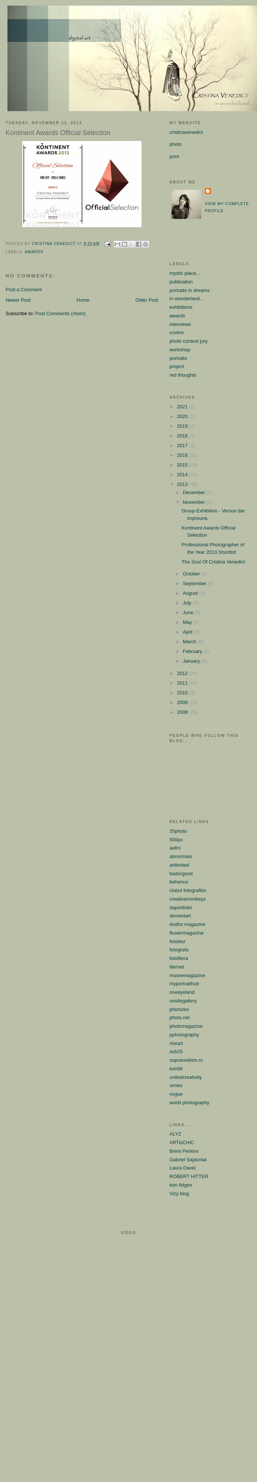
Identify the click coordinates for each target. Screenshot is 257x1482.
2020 (183, 416)
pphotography (184, 1034)
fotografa (178, 949)
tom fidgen (180, 1185)
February (193, 651)
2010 (183, 693)
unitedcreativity (185, 1077)
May (188, 622)
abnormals (180, 856)
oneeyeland (181, 992)
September (195, 583)
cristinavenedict (186, 132)
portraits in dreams (189, 290)
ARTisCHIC (181, 1142)
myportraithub (184, 983)
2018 (183, 436)
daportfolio (180, 907)
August (191, 593)
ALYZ (175, 1134)
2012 (183, 673)
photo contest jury (188, 341)
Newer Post (18, 300)
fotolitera (178, 958)
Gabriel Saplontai (188, 1159)
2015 (183, 465)
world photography (189, 1102)
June (189, 612)
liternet (176, 967)
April (188, 632)
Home (83, 300)
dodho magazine (187, 924)
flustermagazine (186, 933)
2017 (183, 445)
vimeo (176, 1085)
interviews (180, 324)
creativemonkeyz (187, 899)
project (176, 366)
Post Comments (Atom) (60, 313)
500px (176, 839)
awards (34, 252)
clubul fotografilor (187, 890)
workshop (179, 349)
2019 (183, 426)
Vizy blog (179, 1193)
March (190, 641)
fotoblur (177, 941)
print (174, 156)
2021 (183, 406)
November (195, 502)
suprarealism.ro (186, 1060)
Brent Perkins (184, 1151)
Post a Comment (24, 289)
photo (175, 144)
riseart (176, 1043)
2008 (183, 712)
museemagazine (187, 975)
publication (181, 282)
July (188, 603)
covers (176, 332)
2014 (183, 474)
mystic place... (184, 273)
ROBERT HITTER (188, 1176)
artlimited (179, 865)
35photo (178, 831)
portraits (178, 358)
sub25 (176, 1051)
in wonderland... (186, 298)
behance (178, 882)
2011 (183, 683)
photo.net (179, 1017)
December (195, 492)
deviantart (180, 916)
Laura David (182, 1168)
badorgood (181, 873)
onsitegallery (183, 1001)
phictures (179, 1009)
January (192, 661)
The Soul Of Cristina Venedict (213, 562)
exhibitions (180, 307)
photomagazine (186, 1026)
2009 (183, 702)
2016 (183, 455)
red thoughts (182, 375)
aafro (175, 848)
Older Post (147, 300)
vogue (176, 1094)
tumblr (176, 1068)
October (192, 574)
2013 (183, 484)
